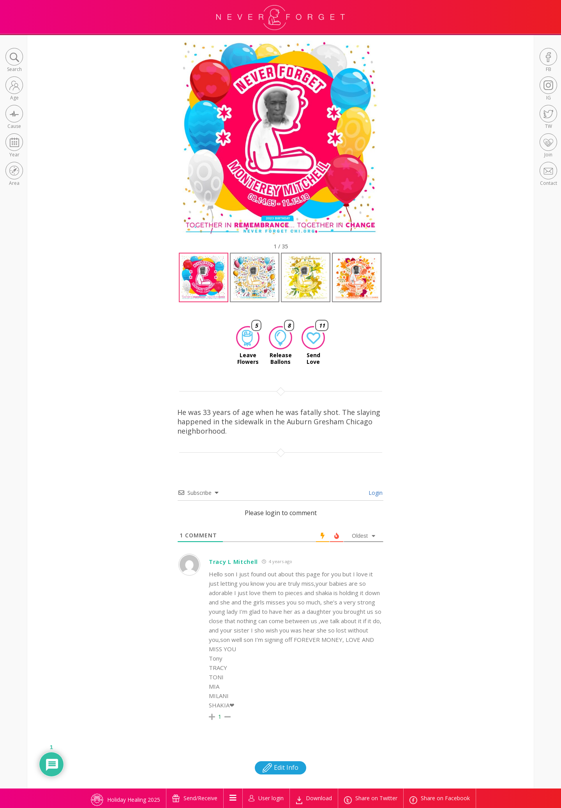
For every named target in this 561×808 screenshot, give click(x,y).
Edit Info (280, 767)
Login (375, 492)
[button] (14, 60)
